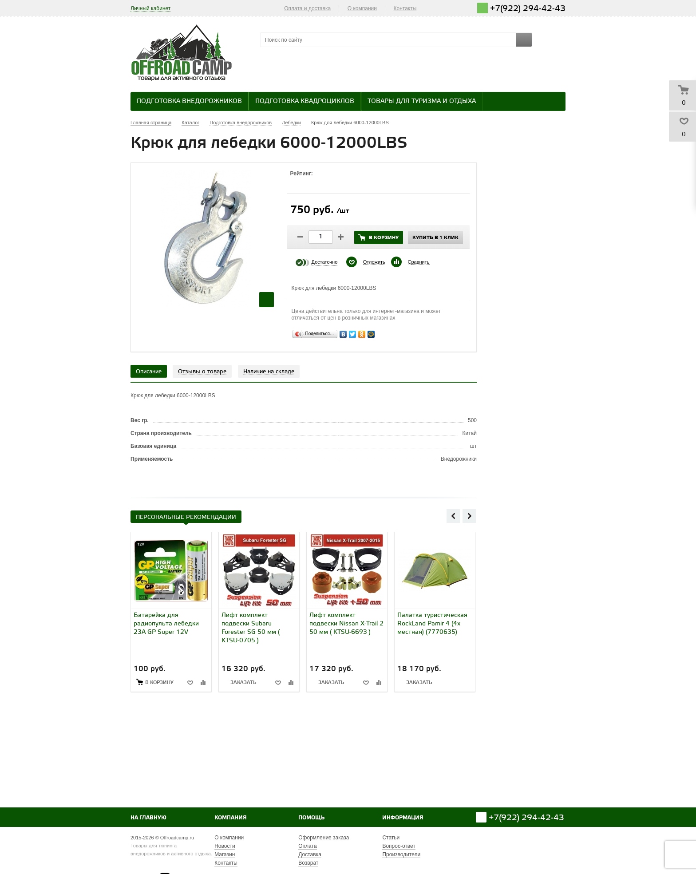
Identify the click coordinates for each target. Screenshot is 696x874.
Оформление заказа (323, 837)
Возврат (308, 863)
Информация (402, 818)
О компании (362, 8)
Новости (224, 846)
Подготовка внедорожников (189, 101)
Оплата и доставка (307, 8)
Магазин (224, 854)
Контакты (405, 8)
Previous (453, 515)
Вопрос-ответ (398, 846)
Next (469, 515)
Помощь (311, 818)
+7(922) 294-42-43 (528, 9)
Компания (230, 818)
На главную (148, 818)
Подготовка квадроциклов (304, 101)
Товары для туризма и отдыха (422, 101)
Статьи (390, 837)
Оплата (307, 846)
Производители (401, 854)
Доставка (309, 854)
